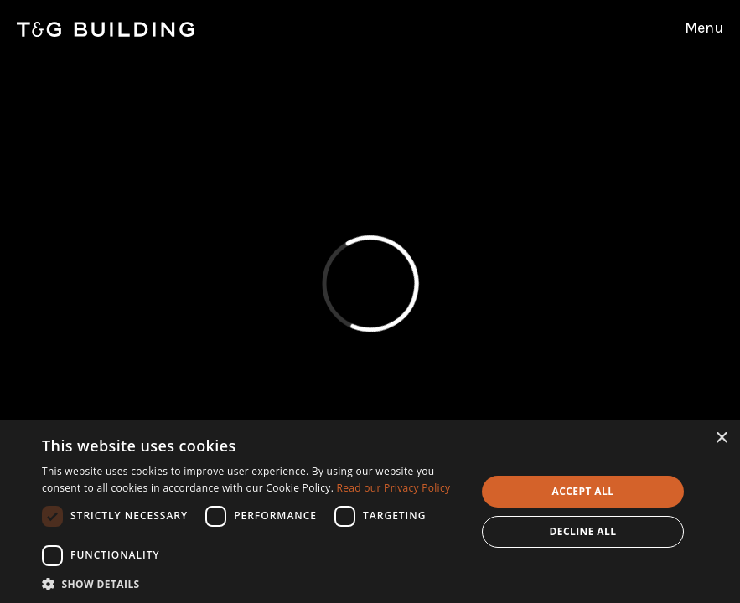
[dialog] (370, 511)
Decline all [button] (583, 531)
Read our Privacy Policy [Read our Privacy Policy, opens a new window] (394, 488)
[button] (252, 582)
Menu (704, 27)
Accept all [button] (583, 491)
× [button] (721, 438)
